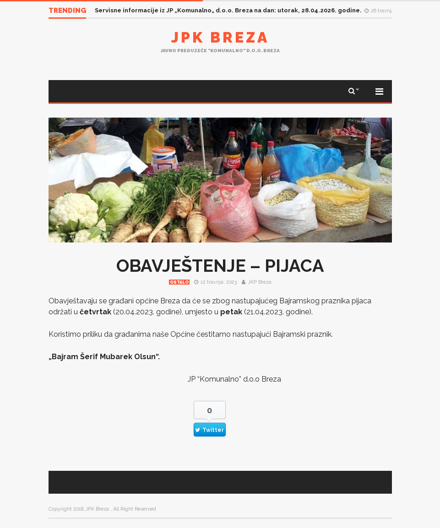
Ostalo (179, 282)
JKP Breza (260, 282)
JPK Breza (220, 37)
